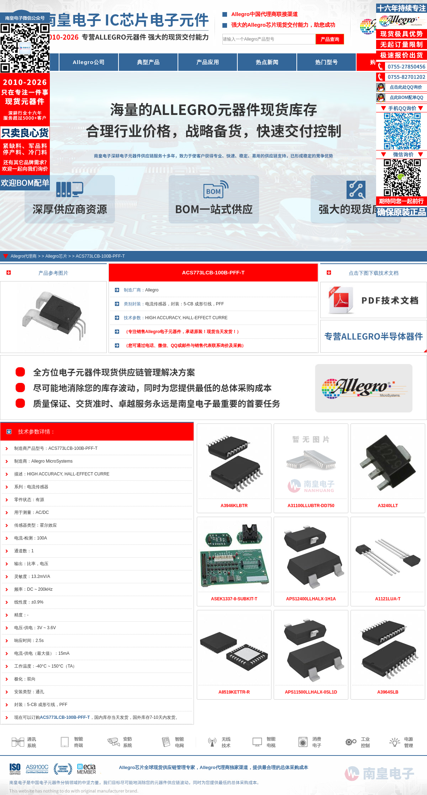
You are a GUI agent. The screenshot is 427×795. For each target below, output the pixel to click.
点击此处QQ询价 (406, 87)
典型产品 (148, 62)
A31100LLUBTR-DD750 (311, 505)
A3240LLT (388, 505)
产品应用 (207, 62)
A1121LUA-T (387, 598)
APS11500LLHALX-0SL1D (311, 692)
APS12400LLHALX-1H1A (311, 598)
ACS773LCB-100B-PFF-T (100, 256)
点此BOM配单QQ (406, 97)
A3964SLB (387, 692)
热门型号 (326, 62)
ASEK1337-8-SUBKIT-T (234, 598)
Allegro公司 (89, 62)
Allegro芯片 (56, 256)
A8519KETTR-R (234, 692)
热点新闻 (267, 62)
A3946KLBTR (234, 505)
